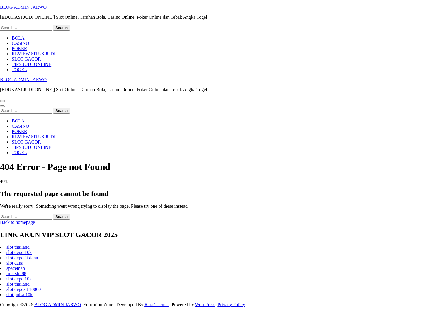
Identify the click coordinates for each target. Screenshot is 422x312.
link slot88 (16, 273)
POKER (19, 48)
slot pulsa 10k (19, 294)
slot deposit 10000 (23, 289)
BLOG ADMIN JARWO (23, 7)
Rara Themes (156, 304)
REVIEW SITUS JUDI (33, 53)
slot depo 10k (19, 252)
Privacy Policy (231, 304)
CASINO (20, 43)
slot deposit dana (22, 257)
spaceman (15, 268)
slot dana (14, 262)
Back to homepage (17, 222)
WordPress (205, 304)
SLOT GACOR (26, 59)
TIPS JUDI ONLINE (31, 64)
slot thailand (18, 247)
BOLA (18, 37)
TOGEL (19, 69)
